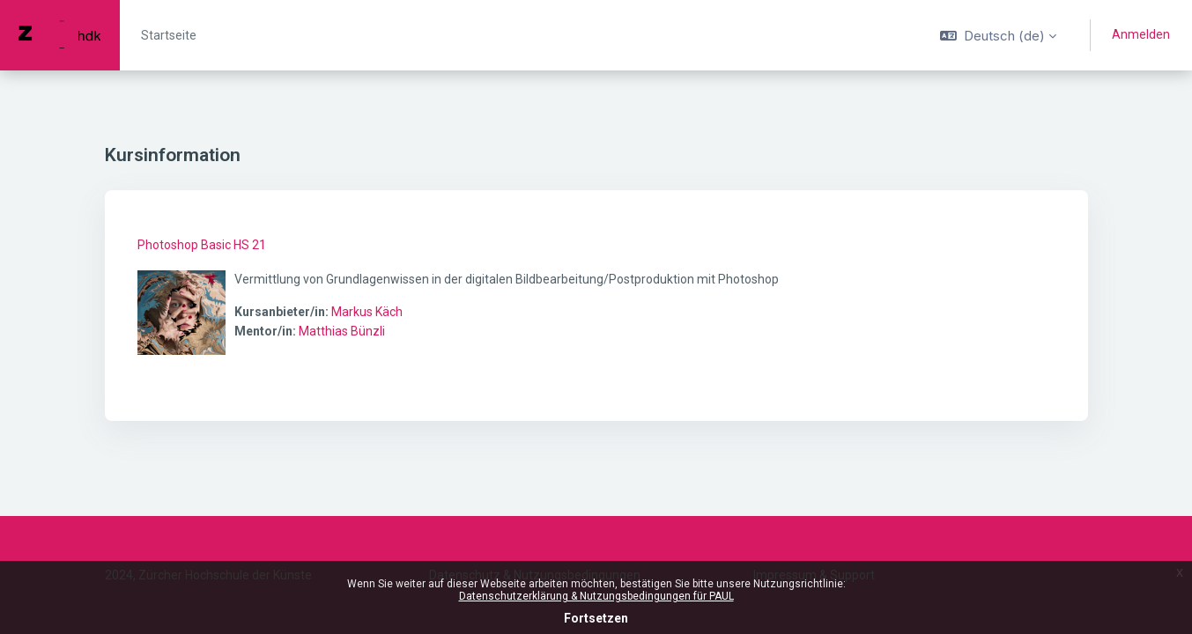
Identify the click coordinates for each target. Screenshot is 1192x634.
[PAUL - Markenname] (60, 35)
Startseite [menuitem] (168, 35)
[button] (998, 35)
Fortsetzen (596, 618)
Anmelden (1141, 34)
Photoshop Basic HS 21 (201, 245)
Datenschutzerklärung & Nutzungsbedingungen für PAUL (596, 596)
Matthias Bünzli (342, 331)
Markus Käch (367, 312)
